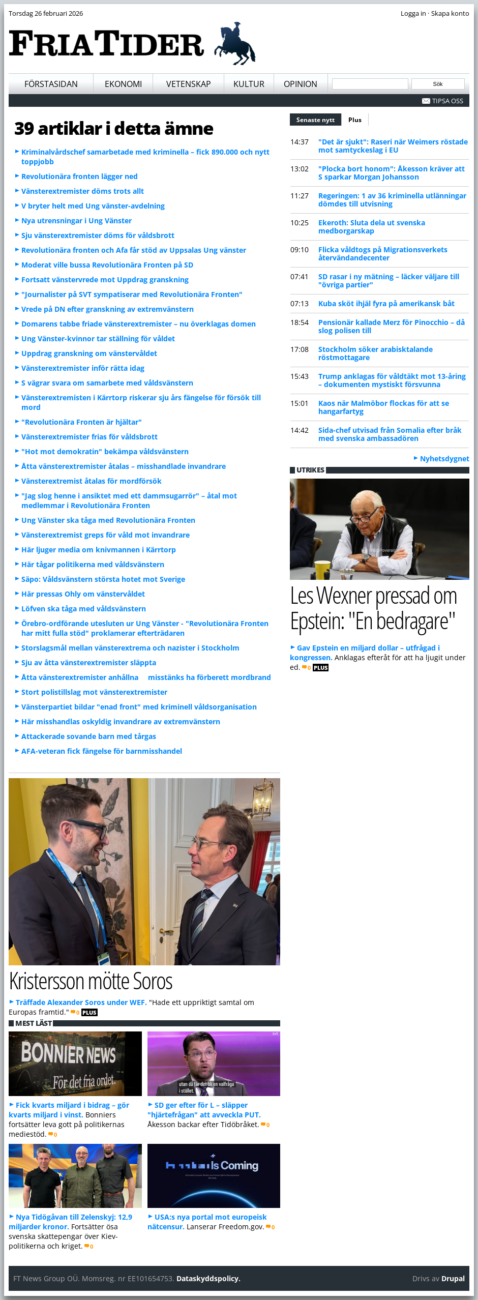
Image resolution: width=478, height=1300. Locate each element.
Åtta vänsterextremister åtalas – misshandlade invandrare (123, 466)
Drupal (453, 1278)
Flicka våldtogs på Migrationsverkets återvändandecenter (382, 253)
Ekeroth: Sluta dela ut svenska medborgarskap (371, 226)
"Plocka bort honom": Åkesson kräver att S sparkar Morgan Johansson (391, 173)
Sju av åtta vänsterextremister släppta (88, 662)
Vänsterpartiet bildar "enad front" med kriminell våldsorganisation (139, 707)
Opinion (300, 84)
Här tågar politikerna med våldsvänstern (92, 564)
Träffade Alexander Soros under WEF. (81, 1002)
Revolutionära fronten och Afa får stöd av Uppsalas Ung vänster (133, 250)
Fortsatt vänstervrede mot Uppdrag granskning (105, 279)
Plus (355, 120)
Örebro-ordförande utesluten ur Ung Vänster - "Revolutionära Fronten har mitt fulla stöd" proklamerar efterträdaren (144, 628)
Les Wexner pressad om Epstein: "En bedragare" (373, 607)
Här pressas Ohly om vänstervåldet (83, 594)
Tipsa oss (447, 100)
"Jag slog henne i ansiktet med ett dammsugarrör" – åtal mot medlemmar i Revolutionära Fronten (129, 500)
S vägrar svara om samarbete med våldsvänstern (107, 383)
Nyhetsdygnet (444, 458)
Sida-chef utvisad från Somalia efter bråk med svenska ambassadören (390, 434)
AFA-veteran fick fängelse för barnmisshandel (101, 751)
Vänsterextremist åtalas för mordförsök (91, 481)
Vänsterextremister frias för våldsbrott (89, 436)
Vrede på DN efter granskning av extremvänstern (107, 309)
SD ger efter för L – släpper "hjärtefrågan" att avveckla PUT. (204, 1109)
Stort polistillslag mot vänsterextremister (94, 692)
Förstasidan (51, 84)
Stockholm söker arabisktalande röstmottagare (375, 353)
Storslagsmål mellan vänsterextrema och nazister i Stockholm (130, 648)
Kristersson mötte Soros (90, 979)
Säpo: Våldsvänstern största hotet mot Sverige (103, 579)
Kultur (248, 84)
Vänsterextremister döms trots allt (82, 191)
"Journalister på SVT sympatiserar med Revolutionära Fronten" (132, 294)
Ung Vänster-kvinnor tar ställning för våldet (98, 338)
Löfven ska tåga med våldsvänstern (83, 608)
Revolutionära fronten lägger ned (79, 176)
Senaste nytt (319, 118)
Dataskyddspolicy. (208, 1278)
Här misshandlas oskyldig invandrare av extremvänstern (120, 721)
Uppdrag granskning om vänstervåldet (89, 353)
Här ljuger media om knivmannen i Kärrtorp (98, 549)
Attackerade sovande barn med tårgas (88, 736)
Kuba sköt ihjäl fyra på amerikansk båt (386, 303)
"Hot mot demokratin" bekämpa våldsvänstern (105, 451)
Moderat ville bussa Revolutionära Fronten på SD (107, 265)
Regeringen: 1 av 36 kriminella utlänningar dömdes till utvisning (392, 200)
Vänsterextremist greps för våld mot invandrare (105, 535)
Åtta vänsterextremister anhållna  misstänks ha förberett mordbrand (146, 677)
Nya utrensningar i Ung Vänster (76, 220)
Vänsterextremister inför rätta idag (82, 368)
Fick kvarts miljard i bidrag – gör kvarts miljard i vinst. (69, 1109)
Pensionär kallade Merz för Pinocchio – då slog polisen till (391, 326)
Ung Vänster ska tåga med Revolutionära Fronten (108, 520)
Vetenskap (188, 84)
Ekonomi (123, 84)
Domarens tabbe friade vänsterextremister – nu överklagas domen (138, 324)
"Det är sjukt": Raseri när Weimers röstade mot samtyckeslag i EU (393, 146)
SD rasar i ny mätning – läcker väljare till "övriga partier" (388, 280)
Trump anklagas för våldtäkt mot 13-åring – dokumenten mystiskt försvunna (392, 380)
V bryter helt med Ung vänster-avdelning (93, 206)
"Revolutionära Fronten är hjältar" (81, 422)
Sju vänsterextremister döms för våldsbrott (97, 235)
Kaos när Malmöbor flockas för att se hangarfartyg (383, 407)
